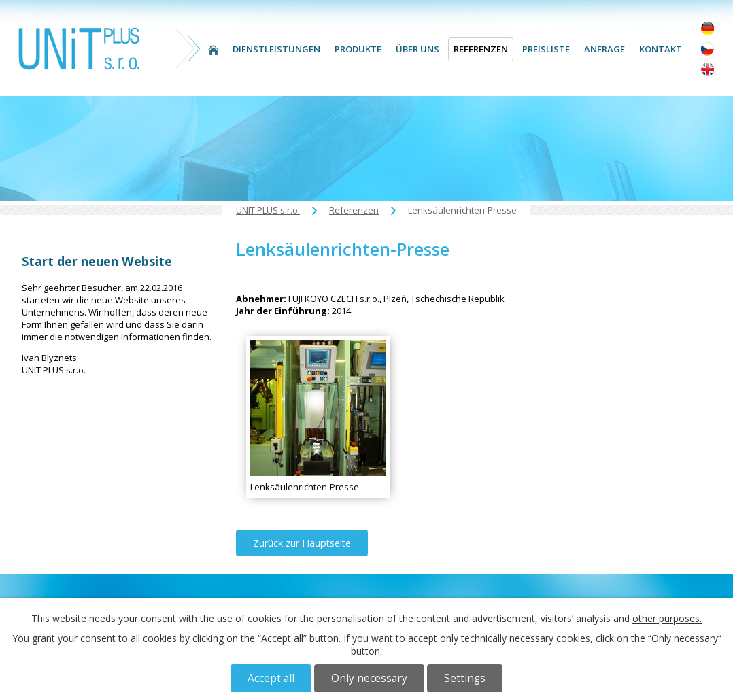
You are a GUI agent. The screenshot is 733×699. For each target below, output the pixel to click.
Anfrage (604, 49)
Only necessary (369, 678)
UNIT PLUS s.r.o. (213, 49)
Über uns (417, 49)
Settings (464, 678)
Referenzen (481, 49)
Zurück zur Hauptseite (302, 542)
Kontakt (660, 49)
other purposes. (667, 618)
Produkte (358, 49)
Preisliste (546, 49)
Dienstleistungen (276, 49)
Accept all (271, 678)
